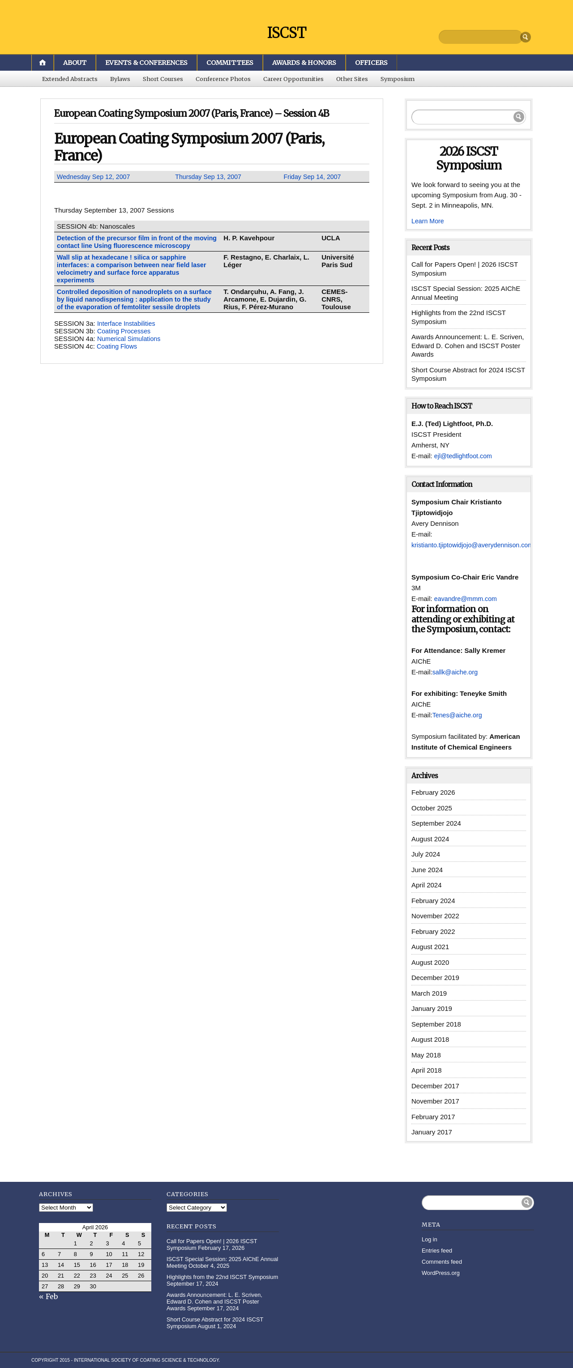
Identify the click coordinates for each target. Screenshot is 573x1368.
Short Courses (163, 78)
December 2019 (435, 977)
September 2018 (436, 1024)
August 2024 (430, 839)
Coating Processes (125, 338)
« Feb (48, 1296)
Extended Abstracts (70, 78)
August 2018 (430, 1039)
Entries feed (437, 1250)
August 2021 (430, 946)
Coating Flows (118, 354)
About (74, 63)
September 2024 (436, 823)
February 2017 (433, 1117)
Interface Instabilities (127, 331)
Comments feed (442, 1261)
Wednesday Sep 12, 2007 (95, 176)
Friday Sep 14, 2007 (313, 176)
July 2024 (425, 854)
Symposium (398, 78)
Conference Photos (223, 78)
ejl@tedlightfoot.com (464, 456)
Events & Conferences (146, 63)
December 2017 (435, 1086)
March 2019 (429, 993)
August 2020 (430, 962)
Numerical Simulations (130, 346)
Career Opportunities (293, 78)
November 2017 (435, 1101)
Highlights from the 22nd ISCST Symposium (222, 1277)
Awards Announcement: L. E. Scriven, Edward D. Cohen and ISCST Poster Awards (467, 345)
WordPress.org (441, 1273)
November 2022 (435, 916)
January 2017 (431, 1132)
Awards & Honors (304, 63)
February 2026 (433, 792)
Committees (229, 63)
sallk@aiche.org (456, 672)
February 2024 (433, 900)
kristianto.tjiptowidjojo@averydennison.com (475, 545)
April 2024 (426, 885)
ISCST (286, 32)
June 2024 (427, 870)
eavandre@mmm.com (467, 598)
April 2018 (426, 1070)
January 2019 (431, 1008)
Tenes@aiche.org (458, 715)
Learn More (428, 221)
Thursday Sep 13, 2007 (210, 176)
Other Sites (352, 78)
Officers (371, 63)
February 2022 (433, 931)
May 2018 (426, 1055)
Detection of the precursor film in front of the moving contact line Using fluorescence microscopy (128, 245)
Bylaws (120, 78)
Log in (429, 1239)
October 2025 (431, 808)
